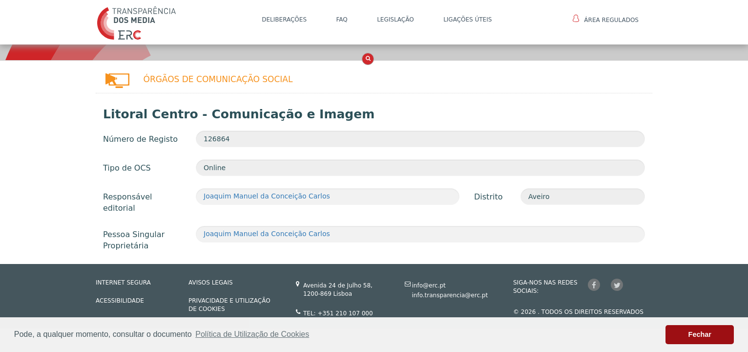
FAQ (341, 19)
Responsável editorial (127, 202)
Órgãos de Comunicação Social (218, 79)
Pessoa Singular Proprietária (134, 240)
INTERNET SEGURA (123, 282)
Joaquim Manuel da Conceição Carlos (267, 196)
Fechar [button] (699, 334)
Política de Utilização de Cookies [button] (252, 334)
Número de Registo (140, 139)
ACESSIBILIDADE (120, 300)
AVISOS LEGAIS (210, 282)
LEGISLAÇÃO (395, 19)
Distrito (488, 196)
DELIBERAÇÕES (284, 19)
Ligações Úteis (467, 19)
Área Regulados (606, 19)
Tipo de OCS (127, 168)
